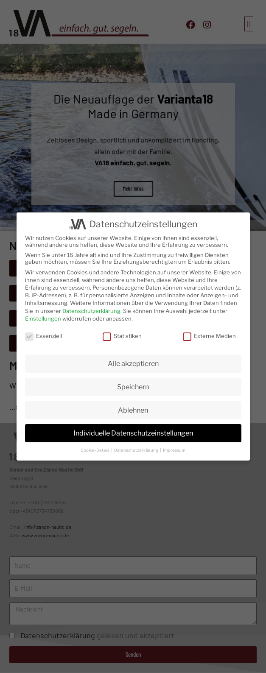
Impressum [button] (174, 450)
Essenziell (43, 335)
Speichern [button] (133, 387)
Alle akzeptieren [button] (133, 363)
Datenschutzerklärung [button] (136, 450)
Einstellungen (43, 318)
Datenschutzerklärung (91, 310)
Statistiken (122, 335)
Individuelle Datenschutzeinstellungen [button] (133, 433)
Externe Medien (209, 335)
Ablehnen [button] (133, 410)
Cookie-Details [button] (95, 450)
